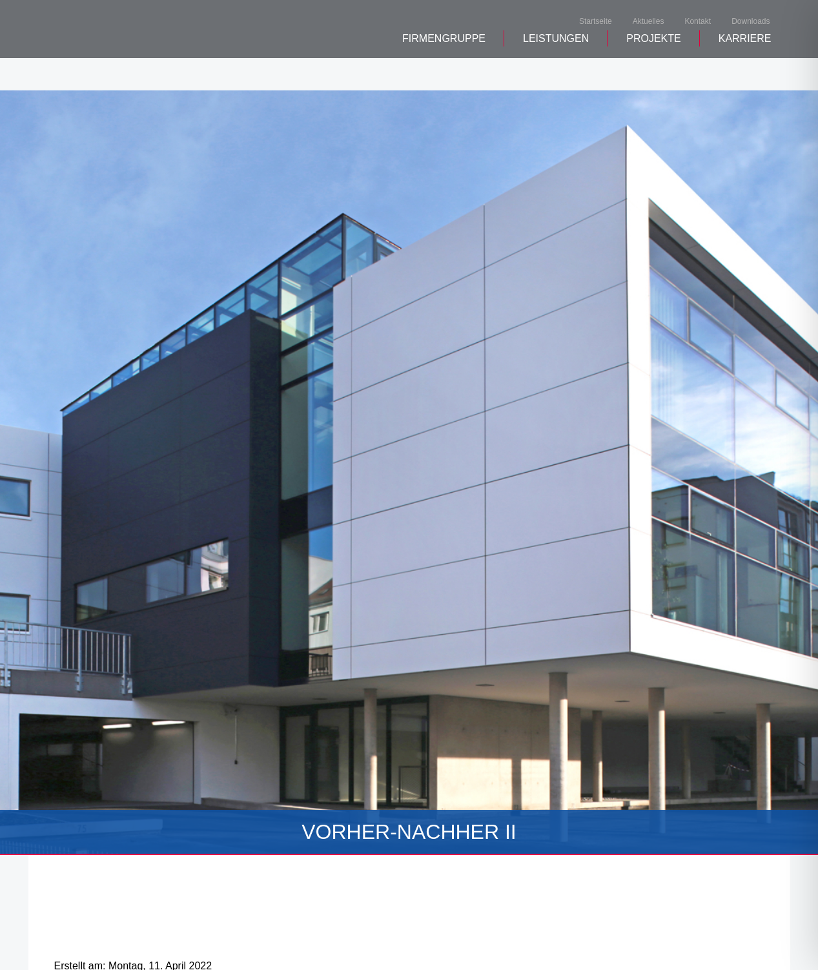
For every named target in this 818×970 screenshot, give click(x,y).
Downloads (750, 21)
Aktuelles (648, 21)
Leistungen (556, 71)
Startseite (595, 21)
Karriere (745, 71)
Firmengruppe (444, 71)
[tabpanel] (409, 472)
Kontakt (697, 21)
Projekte (653, 71)
